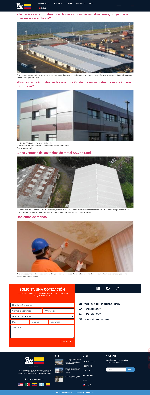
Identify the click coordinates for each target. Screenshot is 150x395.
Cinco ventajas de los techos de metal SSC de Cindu (55, 153)
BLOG (91, 3)
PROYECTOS (80, 3)
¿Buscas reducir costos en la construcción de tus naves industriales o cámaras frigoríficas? (73, 370)
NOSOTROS (58, 3)
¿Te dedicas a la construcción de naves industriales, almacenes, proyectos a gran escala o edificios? (73, 361)
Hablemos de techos (32, 217)
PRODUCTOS (44, 3)
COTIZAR (69, 3)
